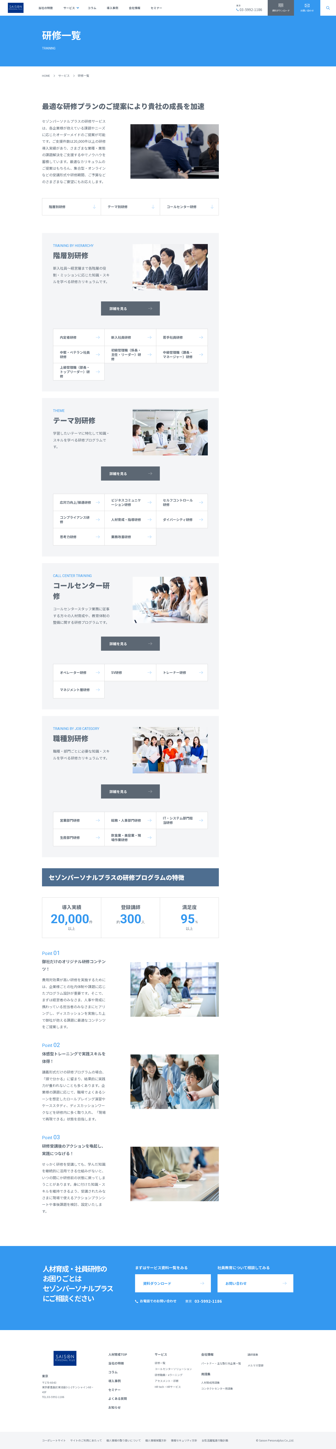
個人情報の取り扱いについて (123, 1440)
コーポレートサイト (54, 1440)
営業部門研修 (70, 820)
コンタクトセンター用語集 (217, 1388)
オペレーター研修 (73, 672)
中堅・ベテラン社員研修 (75, 354)
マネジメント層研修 (75, 689)
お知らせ (114, 1407)
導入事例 (112, 8)
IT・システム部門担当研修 (178, 820)
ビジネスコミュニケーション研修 (126, 502)
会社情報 (134, 8)
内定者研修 (68, 337)
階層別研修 (57, 206)
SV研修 (116, 672)
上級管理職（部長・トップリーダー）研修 (75, 371)
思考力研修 (68, 536)
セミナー (156, 8)
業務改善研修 (121, 536)
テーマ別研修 (118, 206)
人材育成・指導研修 (126, 519)
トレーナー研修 (174, 672)
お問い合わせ (307, 10)
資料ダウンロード (281, 10)
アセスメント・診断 (167, 1381)
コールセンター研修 (182, 206)
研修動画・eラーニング (169, 1375)
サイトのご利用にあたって (86, 1440)
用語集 (205, 1374)
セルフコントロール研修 (178, 502)
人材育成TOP (117, 1354)
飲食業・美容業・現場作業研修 (126, 837)
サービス (69, 8)
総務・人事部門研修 (126, 820)
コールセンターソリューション (173, 1369)
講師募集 (253, 1354)
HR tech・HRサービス (168, 1387)
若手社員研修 (173, 337)
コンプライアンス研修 (75, 519)
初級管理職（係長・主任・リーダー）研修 (126, 354)
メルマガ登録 (255, 1365)
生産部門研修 (70, 837)
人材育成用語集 (210, 1382)
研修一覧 (160, 1363)
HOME (46, 75)
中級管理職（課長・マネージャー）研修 (178, 354)
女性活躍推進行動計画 (215, 1440)
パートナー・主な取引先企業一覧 (221, 1363)
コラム (92, 8)
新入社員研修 (121, 337)
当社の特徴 (45, 8)
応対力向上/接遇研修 (75, 502)
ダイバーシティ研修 (178, 519)
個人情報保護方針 (155, 1440)
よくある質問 (117, 1398)
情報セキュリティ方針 (184, 1440)
